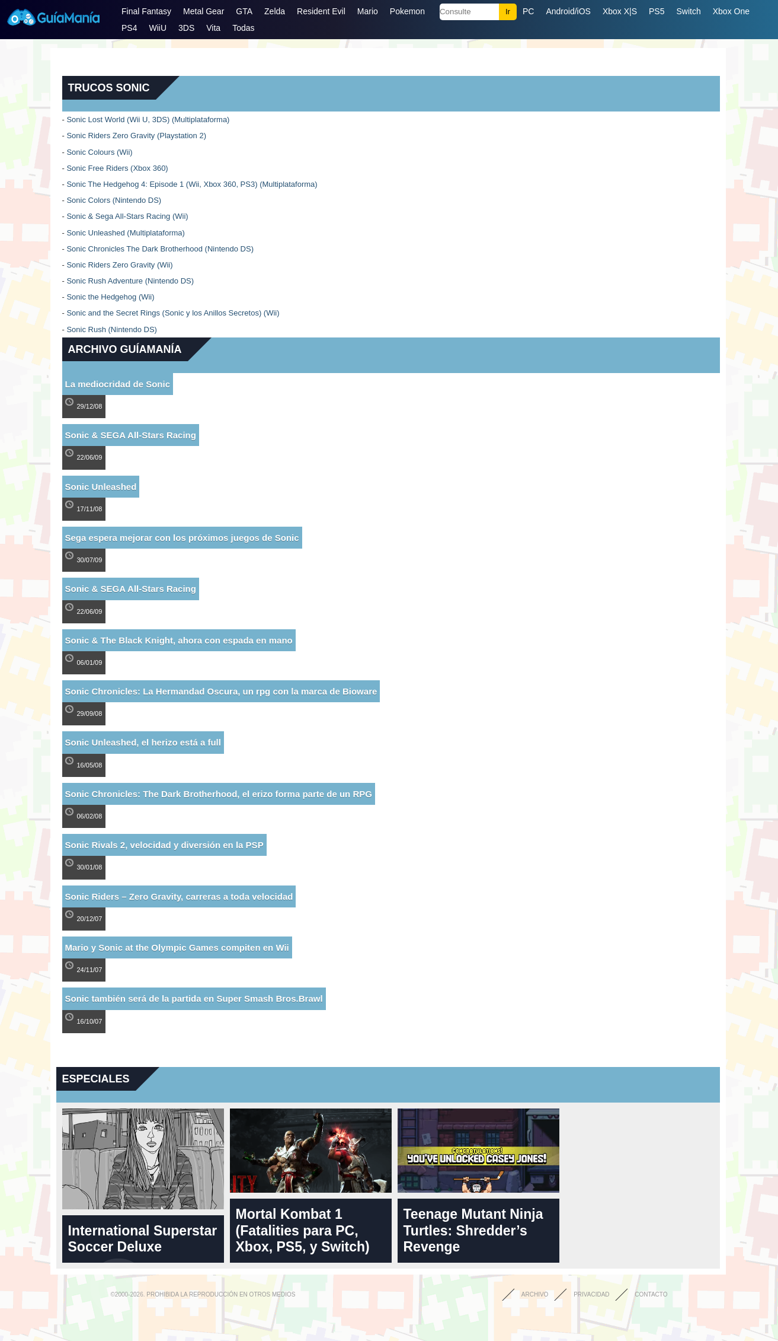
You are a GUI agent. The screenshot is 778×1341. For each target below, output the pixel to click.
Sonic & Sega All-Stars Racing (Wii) (127, 216)
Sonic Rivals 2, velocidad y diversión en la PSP (164, 845)
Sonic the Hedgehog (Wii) (110, 296)
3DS (186, 28)
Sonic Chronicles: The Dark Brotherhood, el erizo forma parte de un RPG (218, 794)
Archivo (535, 1294)
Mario (367, 11)
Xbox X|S (620, 11)
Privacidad (591, 1294)
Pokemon (407, 11)
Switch (688, 11)
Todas (243, 28)
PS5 (656, 11)
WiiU (158, 28)
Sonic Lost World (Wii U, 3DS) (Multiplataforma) (147, 119)
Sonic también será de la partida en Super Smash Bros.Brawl (194, 998)
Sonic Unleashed (101, 487)
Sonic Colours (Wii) (99, 152)
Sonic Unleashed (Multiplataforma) (125, 232)
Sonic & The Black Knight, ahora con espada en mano (179, 640)
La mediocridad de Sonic (118, 384)
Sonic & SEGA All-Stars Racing (130, 435)
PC (528, 11)
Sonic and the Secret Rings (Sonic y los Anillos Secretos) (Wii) (172, 312)
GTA (244, 11)
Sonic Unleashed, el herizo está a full (143, 742)
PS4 (129, 28)
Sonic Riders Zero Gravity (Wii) (119, 264)
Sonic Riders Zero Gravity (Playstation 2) (136, 135)
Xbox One (731, 11)
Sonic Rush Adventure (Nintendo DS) (130, 280)
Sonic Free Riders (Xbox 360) (117, 168)
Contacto (651, 1294)
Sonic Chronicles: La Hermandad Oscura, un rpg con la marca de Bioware (221, 691)
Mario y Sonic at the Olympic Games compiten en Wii (177, 947)
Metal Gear (203, 11)
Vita (213, 28)
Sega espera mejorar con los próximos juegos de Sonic (182, 538)
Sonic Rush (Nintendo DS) (111, 329)
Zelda (274, 11)
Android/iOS (568, 11)
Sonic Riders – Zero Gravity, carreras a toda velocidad (179, 896)
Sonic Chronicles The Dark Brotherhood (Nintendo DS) (160, 248)
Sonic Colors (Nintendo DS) (113, 200)
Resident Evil (321, 11)
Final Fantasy (146, 11)
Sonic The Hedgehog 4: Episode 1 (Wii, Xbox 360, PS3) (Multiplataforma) (191, 184)
